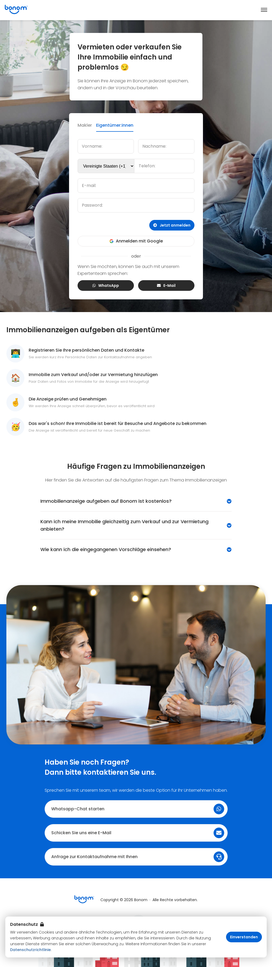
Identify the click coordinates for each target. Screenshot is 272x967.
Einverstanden (244, 937)
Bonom (140, 899)
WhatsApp (105, 285)
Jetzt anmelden (171, 225)
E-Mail (166, 285)
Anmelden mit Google (136, 241)
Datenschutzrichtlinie (30, 949)
